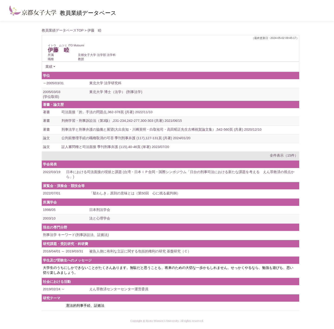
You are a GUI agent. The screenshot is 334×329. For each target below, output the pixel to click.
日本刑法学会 (99, 210)
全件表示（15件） (284, 155)
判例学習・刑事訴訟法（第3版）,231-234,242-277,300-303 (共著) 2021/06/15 (121, 121)
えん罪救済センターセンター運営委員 (118, 289)
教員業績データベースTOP (63, 30)
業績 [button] (48, 66)
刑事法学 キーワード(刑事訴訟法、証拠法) (76, 235)
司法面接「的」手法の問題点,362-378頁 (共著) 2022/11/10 (107, 112)
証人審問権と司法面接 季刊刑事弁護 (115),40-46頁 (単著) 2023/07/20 (115, 147)
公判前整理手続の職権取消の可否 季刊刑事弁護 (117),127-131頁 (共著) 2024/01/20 (125, 138)
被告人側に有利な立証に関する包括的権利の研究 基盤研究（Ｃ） (140, 251)
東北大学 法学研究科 (105, 83)
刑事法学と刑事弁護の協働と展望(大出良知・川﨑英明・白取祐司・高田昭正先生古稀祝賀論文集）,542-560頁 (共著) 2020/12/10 (161, 129)
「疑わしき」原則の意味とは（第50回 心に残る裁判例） (134, 193)
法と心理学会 (99, 218)
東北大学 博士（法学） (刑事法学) (115, 92)
